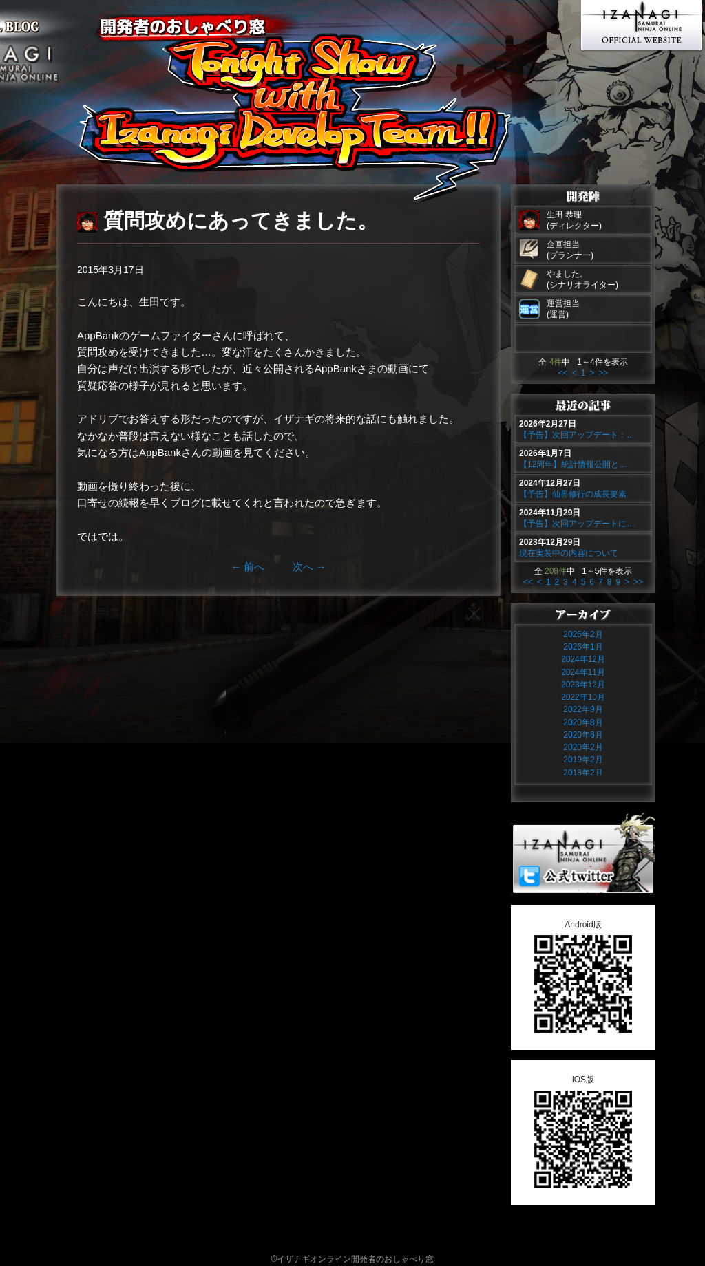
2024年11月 (583, 672)
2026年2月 (582, 634)
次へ (309, 566)
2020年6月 (582, 735)
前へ (247, 566)
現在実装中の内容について (568, 553)
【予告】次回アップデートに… (577, 523)
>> (603, 373)
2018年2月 (582, 772)
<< (563, 373)
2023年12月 (583, 684)
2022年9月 (582, 709)
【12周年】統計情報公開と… (573, 464)
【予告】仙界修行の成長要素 (573, 494)
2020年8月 (582, 722)
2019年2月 (582, 759)
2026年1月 (582, 647)
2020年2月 (582, 747)
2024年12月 (583, 659)
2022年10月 (583, 697)
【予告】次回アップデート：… (577, 435)
